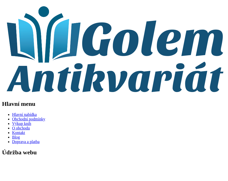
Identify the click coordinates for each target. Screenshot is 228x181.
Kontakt (18, 132)
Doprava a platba (25, 142)
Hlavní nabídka (24, 114)
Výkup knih (21, 123)
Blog (16, 137)
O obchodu (21, 128)
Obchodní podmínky (28, 119)
